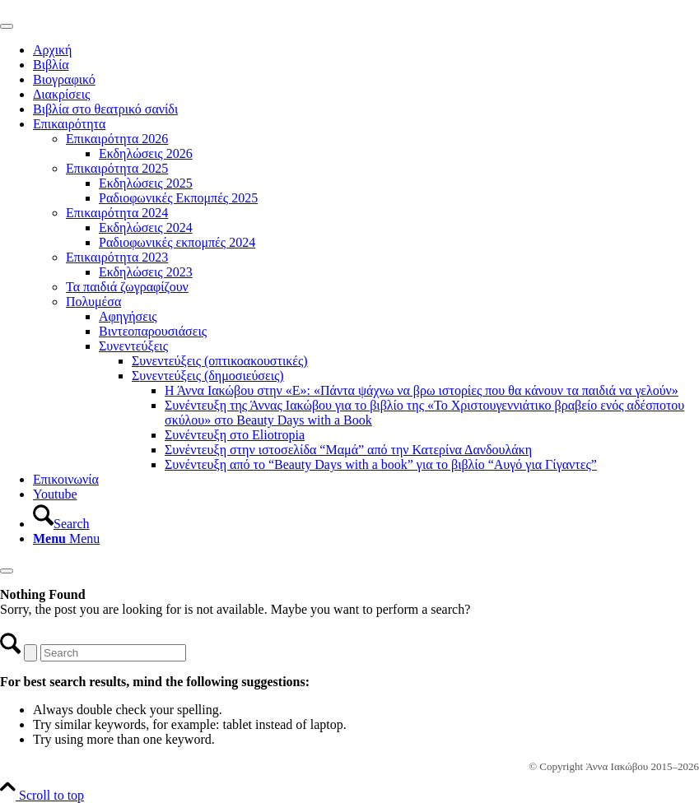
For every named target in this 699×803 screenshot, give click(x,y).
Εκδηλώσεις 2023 (146, 272)
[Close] (6, 571)
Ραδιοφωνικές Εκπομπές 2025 (178, 198)
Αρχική (52, 50)
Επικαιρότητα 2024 (117, 213)
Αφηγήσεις (128, 316)
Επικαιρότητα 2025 (117, 168)
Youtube (55, 494)
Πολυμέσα (93, 302)
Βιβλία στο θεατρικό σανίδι (105, 109)
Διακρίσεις (61, 94)
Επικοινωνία (66, 479)
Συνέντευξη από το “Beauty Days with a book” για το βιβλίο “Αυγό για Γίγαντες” (381, 464)
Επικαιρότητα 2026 (117, 139)
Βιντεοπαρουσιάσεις (153, 331)
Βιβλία (51, 65)
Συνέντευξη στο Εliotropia (235, 435)
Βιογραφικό (64, 79)
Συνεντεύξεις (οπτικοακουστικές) (220, 361)
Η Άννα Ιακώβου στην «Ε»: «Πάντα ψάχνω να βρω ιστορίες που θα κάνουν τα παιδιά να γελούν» (421, 390)
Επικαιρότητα (69, 124)
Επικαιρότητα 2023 (117, 257)
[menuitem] (366, 516)
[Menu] (66, 538)
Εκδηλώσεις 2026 (146, 153)
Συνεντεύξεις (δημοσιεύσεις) (208, 376)
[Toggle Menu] (6, 26)
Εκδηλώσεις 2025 (146, 183)
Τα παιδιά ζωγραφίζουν (127, 287)
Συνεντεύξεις (133, 346)
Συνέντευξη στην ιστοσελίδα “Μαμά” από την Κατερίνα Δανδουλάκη (348, 450)
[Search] (61, 524)
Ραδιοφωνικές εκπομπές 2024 (177, 242)
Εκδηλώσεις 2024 (146, 227)
